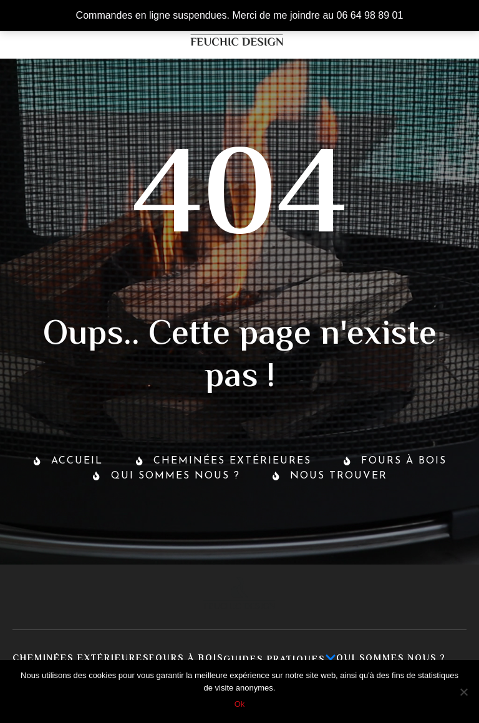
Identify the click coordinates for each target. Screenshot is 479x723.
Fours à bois (186, 659)
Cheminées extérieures (80, 659)
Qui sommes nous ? (391, 659)
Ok (240, 704)
